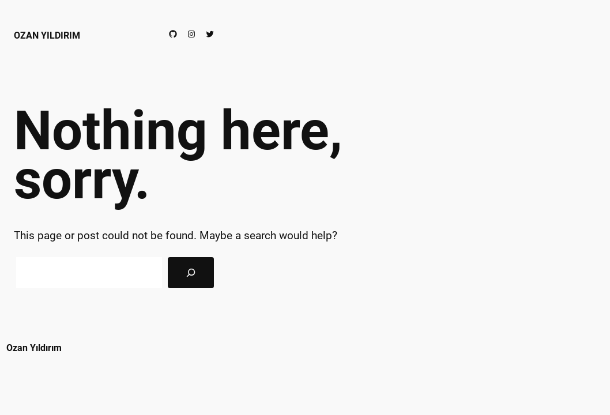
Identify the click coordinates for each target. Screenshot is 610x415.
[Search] (191, 272)
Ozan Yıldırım (47, 35)
